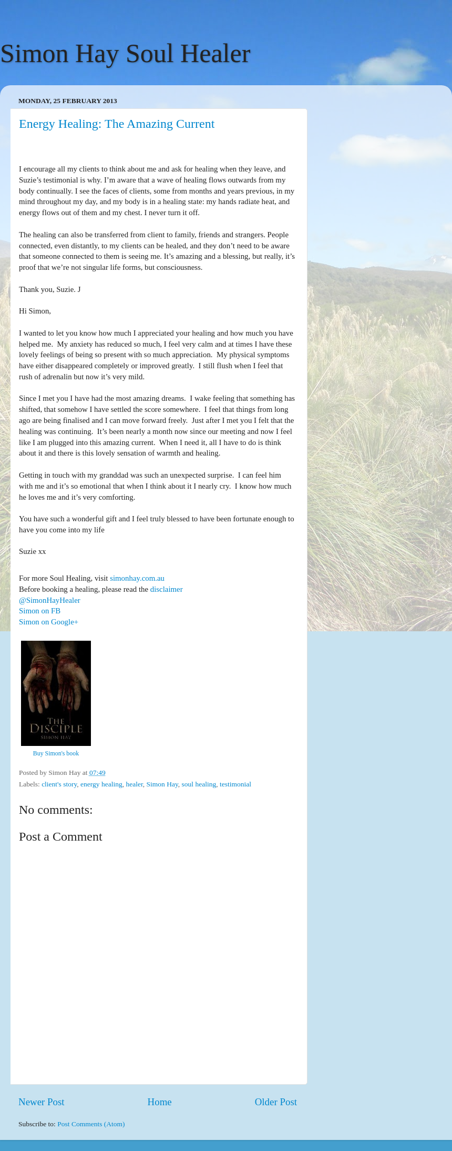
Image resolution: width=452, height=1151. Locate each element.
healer (134, 784)
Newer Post (41, 1101)
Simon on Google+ (48, 622)
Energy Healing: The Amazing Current (116, 123)
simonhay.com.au (137, 578)
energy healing (101, 784)
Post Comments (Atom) (91, 1124)
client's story (59, 784)
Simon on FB (39, 611)
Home (160, 1101)
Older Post (276, 1101)
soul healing (199, 784)
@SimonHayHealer (49, 600)
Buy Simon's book (56, 753)
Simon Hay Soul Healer (125, 53)
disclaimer (166, 589)
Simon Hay (162, 784)
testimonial (235, 784)
